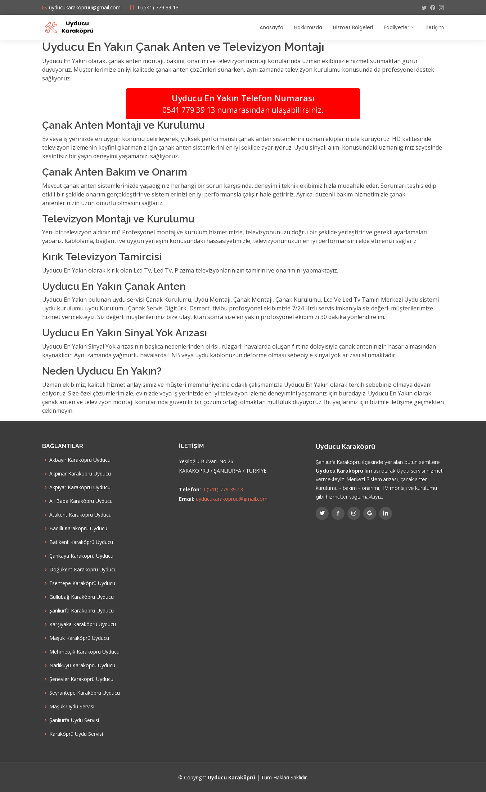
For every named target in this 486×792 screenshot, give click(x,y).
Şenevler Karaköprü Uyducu (81, 679)
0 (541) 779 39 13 (158, 7)
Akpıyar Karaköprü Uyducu (80, 487)
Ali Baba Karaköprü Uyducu (81, 501)
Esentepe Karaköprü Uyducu (82, 583)
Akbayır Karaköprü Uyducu (80, 460)
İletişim (435, 27)
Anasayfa (271, 27)
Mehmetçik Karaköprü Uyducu (84, 651)
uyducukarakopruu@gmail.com (231, 498)
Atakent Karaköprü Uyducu (80, 514)
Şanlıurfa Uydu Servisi (74, 720)
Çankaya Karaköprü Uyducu (81, 555)
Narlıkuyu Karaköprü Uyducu (82, 665)
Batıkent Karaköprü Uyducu (81, 542)
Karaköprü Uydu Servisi (76, 733)
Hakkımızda (308, 27)
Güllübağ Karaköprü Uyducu (81, 596)
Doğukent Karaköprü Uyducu (83, 569)
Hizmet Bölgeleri (353, 27)
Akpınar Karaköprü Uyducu (80, 473)
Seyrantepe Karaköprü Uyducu (84, 692)
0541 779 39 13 (188, 110)
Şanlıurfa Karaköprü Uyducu (81, 610)
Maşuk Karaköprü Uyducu (79, 638)
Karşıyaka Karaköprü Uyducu (82, 624)
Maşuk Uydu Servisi (71, 706)
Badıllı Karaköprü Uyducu (78, 528)
